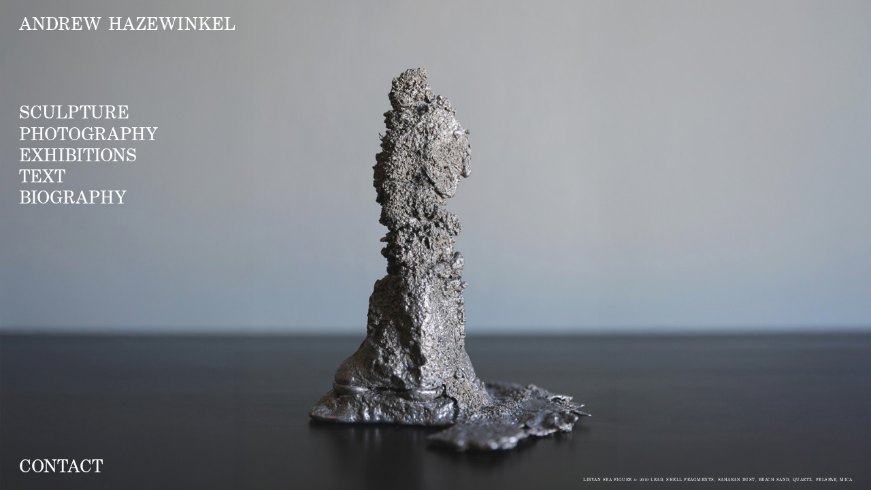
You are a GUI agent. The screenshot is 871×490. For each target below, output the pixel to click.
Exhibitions (78, 154)
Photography (88, 133)
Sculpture (74, 111)
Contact (61, 465)
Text (42, 175)
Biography (73, 197)
